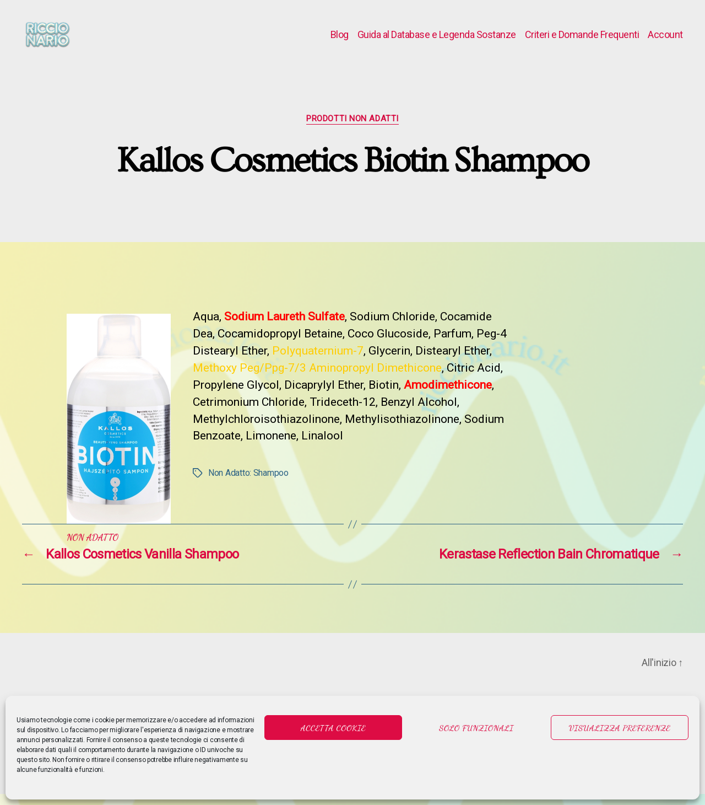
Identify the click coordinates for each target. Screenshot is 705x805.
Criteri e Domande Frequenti (582, 40)
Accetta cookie (333, 728)
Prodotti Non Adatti (352, 130)
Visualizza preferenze (620, 728)
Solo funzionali (476, 728)
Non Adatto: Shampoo (248, 484)
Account (665, 40)
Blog (339, 40)
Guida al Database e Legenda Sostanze (436, 40)
